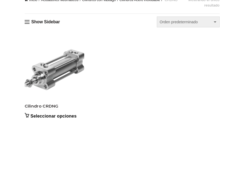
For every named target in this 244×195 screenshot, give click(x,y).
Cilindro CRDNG (41, 106)
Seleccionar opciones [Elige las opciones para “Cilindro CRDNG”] (54, 116)
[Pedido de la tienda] (188, 22)
